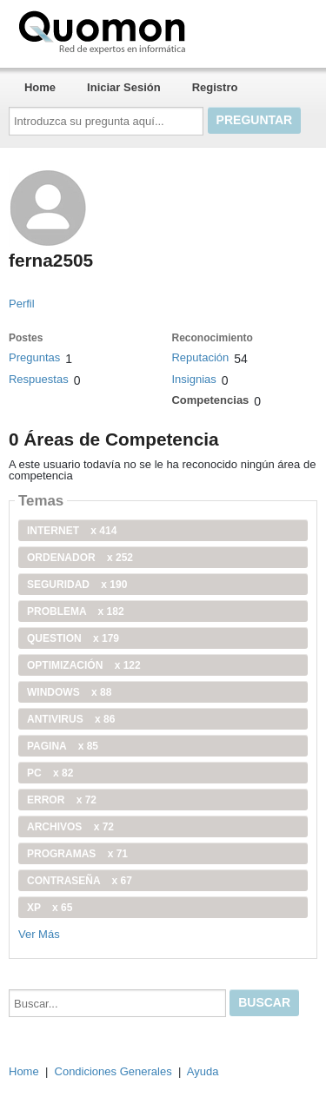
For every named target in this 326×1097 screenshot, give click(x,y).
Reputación (200, 357)
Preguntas (34, 357)
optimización (84, 665)
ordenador (80, 558)
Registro (215, 87)
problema (75, 611)
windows (69, 692)
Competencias (210, 399)
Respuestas (39, 379)
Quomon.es (157, 30)
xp (49, 908)
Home (40, 87)
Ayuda (203, 1071)
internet (71, 531)
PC (50, 773)
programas (77, 854)
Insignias (193, 379)
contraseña (79, 881)
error (61, 800)
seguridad (77, 584)
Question (73, 638)
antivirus (71, 719)
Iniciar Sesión (124, 87)
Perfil (22, 303)
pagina (62, 746)
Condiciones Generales (113, 1071)
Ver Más (39, 934)
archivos (70, 827)
